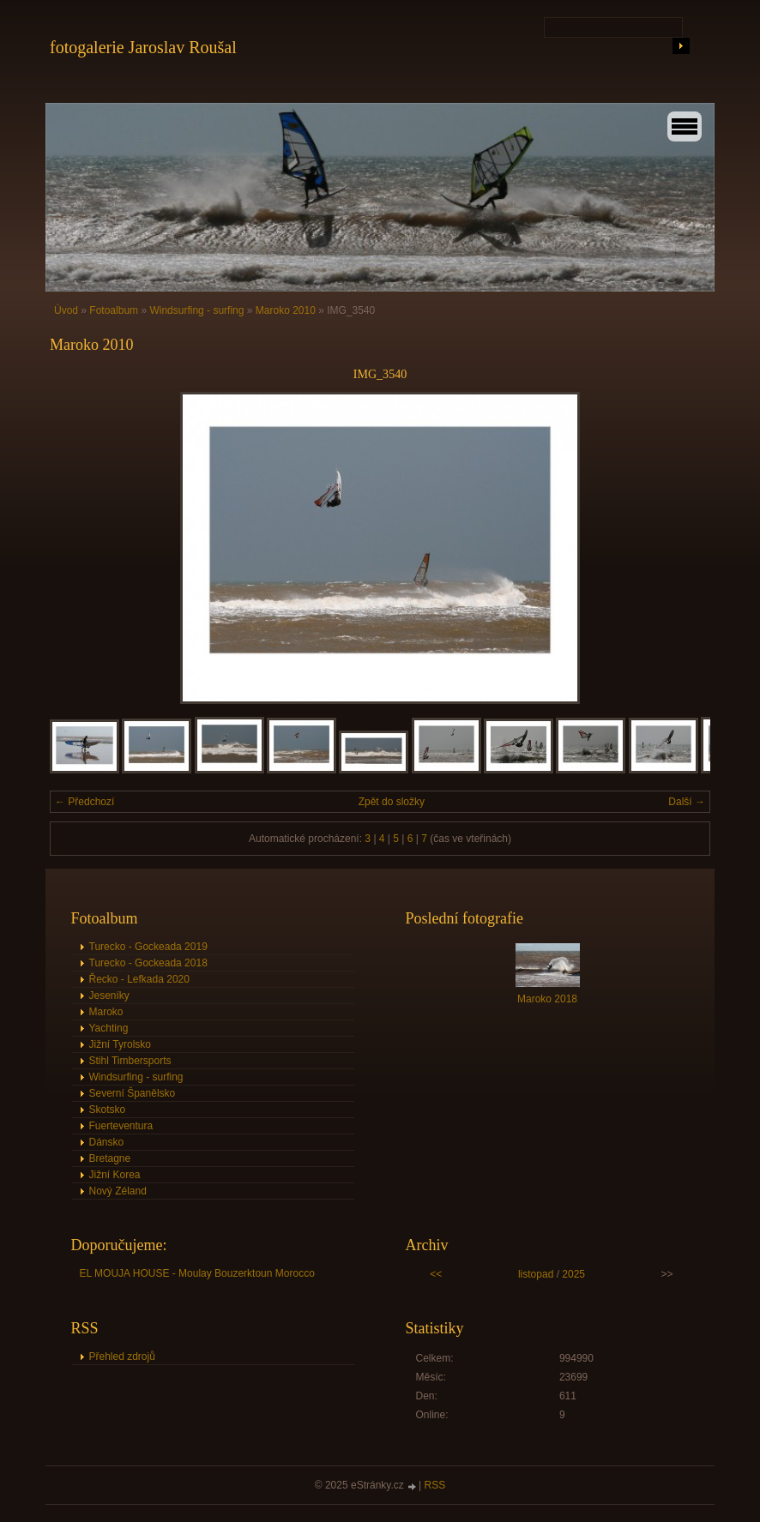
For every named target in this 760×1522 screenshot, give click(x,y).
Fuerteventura (121, 1126)
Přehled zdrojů (122, 1357)
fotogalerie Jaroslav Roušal (143, 47)
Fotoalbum (113, 310)
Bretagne (110, 1158)
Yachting (109, 1028)
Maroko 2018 (547, 999)
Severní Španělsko (132, 1093)
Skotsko (107, 1110)
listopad (535, 1274)
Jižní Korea (115, 1175)
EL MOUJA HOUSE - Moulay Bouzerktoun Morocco (197, 1273)
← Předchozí (84, 802)
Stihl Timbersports (130, 1061)
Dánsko (106, 1142)
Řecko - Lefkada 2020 (139, 979)
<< (436, 1274)
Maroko (106, 1012)
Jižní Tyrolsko (120, 1044)
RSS (435, 1485)
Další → (686, 802)
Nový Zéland (118, 1191)
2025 (573, 1274)
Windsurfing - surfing (196, 310)
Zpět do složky (392, 802)
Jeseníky (109, 996)
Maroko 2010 (286, 310)
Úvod (66, 310)
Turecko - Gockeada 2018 (148, 963)
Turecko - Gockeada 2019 (148, 947)
